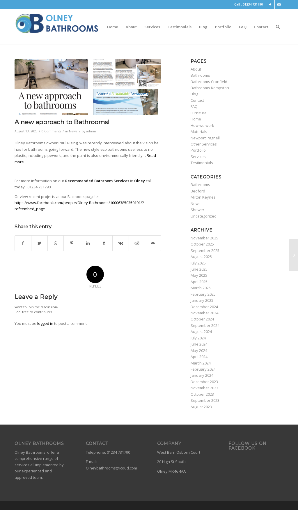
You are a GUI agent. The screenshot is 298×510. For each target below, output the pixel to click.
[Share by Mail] (153, 243)
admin (91, 131)
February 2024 (203, 369)
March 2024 (201, 363)
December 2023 (204, 381)
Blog (194, 94)
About (196, 69)
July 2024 (198, 338)
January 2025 (202, 300)
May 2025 (199, 275)
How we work (202, 125)
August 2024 (201, 331)
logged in (45, 323)
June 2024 (199, 344)
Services (198, 156)
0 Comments (51, 131)
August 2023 (201, 406)
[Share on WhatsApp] (56, 243)
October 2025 (202, 244)
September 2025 (205, 250)
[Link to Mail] (279, 4)
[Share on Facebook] (23, 243)
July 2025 (198, 263)
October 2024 (202, 319)
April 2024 (199, 356)
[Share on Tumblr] (104, 243)
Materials (199, 131)
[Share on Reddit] (137, 243)
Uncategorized (204, 216)
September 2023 (205, 400)
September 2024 (205, 325)
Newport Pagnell (205, 138)
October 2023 (202, 394)
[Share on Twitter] (39, 243)
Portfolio (198, 150)
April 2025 (199, 281)
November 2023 (204, 387)
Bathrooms (200, 75)
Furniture (199, 112)
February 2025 (203, 294)
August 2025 (201, 256)
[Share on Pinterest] (72, 243)
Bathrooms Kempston (210, 87)
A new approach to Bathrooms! (62, 122)
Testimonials (202, 162)
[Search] (277, 27)
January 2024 (202, 375)
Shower (197, 209)
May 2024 (199, 350)
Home (196, 119)
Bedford (198, 191)
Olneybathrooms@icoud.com (111, 468)
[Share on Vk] (121, 243)
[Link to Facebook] (270, 4)
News (73, 131)
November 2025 (204, 238)
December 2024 (204, 306)
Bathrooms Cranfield (209, 81)
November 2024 (204, 313)
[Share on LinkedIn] (88, 243)
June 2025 (199, 269)
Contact (197, 100)
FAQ (194, 106)
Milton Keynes (203, 197)
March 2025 (201, 287)
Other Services (204, 144)
